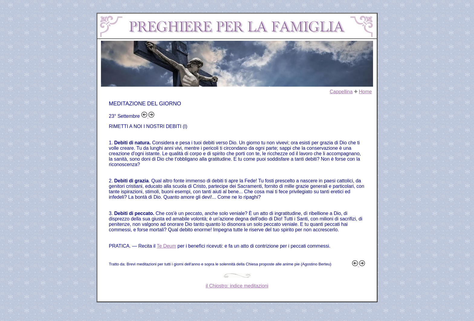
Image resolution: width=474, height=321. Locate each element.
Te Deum (166, 246)
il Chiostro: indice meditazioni (237, 285)
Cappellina (341, 91)
